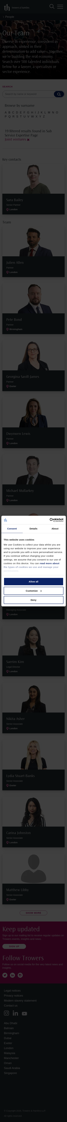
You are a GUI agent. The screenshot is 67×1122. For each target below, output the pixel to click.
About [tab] (55, 528)
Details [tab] (34, 528)
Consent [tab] (12, 528)
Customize (33, 590)
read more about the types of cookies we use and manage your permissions (31, 567)
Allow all (33, 581)
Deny (33, 599)
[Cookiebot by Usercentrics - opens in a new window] (49, 520)
